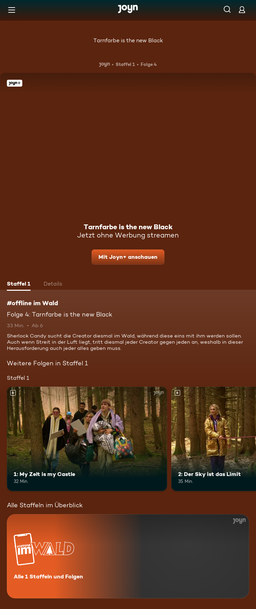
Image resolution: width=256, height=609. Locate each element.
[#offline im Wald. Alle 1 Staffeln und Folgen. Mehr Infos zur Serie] (128, 556)
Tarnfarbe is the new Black (128, 40)
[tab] (18, 284)
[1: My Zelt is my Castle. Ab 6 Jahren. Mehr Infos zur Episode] (87, 439)
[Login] (242, 9)
